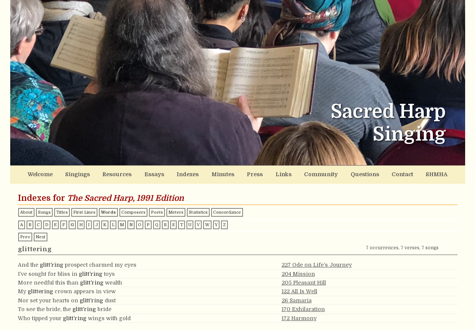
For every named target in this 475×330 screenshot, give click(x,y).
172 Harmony (299, 317)
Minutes (224, 174)
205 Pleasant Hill (304, 282)
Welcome (45, 174)
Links (282, 174)
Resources (121, 174)
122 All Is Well (299, 291)
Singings (82, 174)
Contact (397, 174)
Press (255, 174)
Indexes (190, 174)
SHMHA (431, 174)
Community (319, 174)
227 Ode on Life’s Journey (317, 264)
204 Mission (298, 273)
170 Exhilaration (303, 308)
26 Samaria (297, 300)
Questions (361, 174)
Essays (156, 174)
